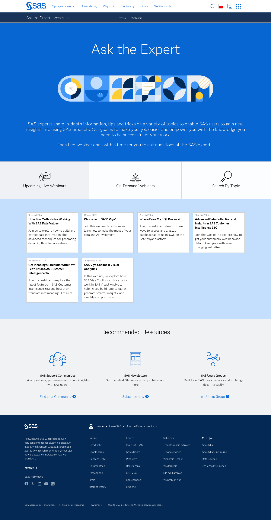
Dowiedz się (89, 6)
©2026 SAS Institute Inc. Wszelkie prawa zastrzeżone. (135, 504)
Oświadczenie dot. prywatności (40, 504)
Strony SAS (238, 6)
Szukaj (212, 6)
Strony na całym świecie (220, 6)
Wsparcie (109, 6)
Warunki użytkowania (73, 504)
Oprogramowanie (63, 6)
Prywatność (96, 504)
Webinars (136, 18)
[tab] (44, 180)
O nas (144, 6)
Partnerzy (127, 6)
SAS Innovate (163, 6)
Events (122, 18)
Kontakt (229, 6)
